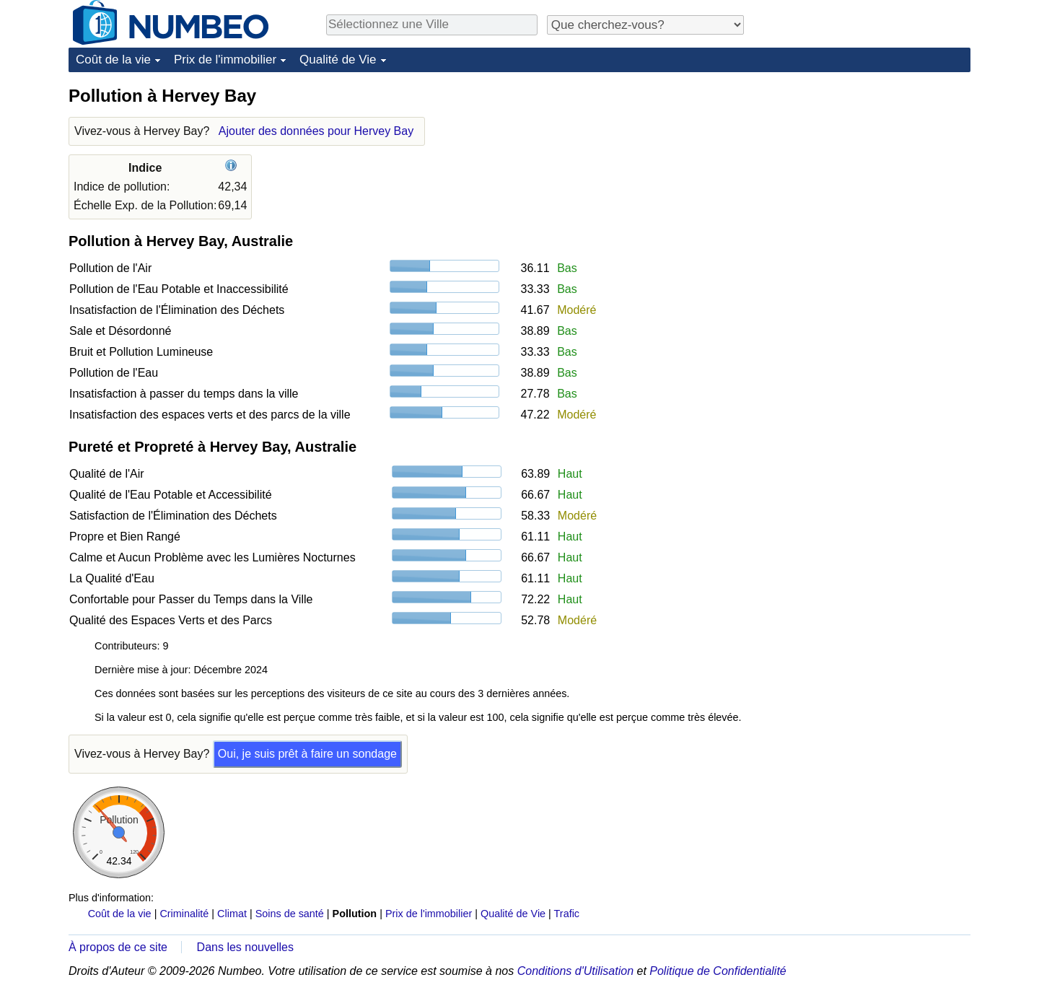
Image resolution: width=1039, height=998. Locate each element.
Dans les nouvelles (245, 947)
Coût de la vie (113, 59)
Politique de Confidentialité (717, 971)
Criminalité (184, 913)
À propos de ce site (118, 947)
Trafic (566, 913)
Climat (232, 913)
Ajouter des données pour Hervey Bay (316, 131)
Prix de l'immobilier (225, 59)
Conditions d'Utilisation (575, 971)
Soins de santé (289, 913)
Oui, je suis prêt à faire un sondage (307, 754)
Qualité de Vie (337, 59)
